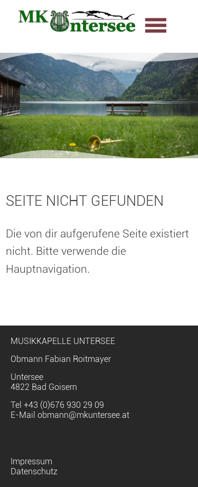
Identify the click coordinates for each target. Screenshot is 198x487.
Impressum (31, 461)
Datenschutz (34, 471)
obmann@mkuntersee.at (83, 415)
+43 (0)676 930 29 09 (64, 405)
